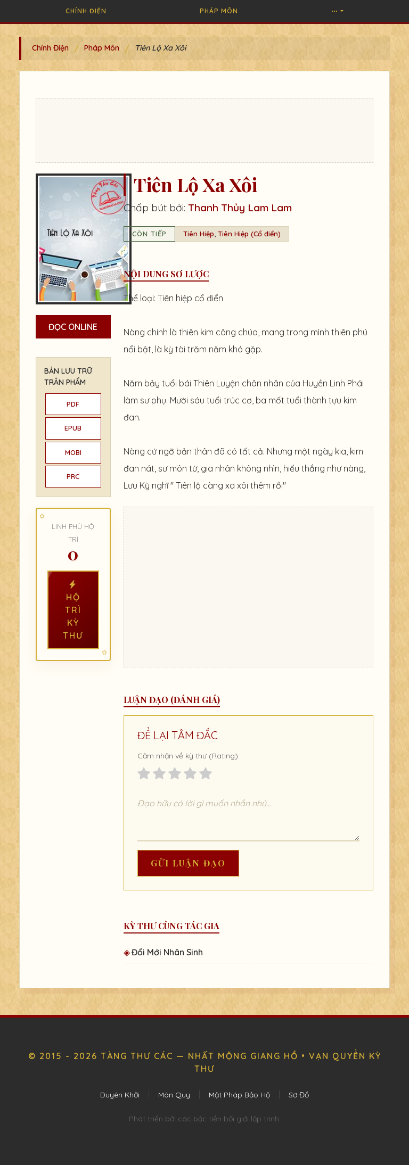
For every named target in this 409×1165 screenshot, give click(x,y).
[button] (337, 11)
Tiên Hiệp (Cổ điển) (249, 233)
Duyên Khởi (120, 1095)
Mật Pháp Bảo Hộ (239, 1095)
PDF (73, 404)
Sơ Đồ (299, 1095)
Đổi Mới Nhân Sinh (167, 952)
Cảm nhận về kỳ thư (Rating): (188, 756)
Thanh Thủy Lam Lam (240, 207)
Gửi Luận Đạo (188, 863)
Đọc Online (72, 326)
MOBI (73, 452)
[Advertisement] (204, 130)
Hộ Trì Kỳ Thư (73, 610)
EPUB (72, 428)
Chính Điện (86, 11)
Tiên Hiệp (198, 233)
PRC (73, 476)
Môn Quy (174, 1095)
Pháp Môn (219, 11)
